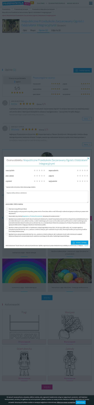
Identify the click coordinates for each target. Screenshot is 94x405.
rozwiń (86, 245)
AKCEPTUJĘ (80, 402)
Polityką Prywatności (36, 216)
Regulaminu (25, 216)
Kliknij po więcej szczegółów (66, 402)
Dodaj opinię (81, 242)
